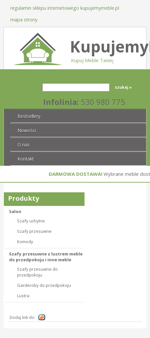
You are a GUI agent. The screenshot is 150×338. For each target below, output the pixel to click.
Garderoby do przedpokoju (44, 285)
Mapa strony (23, 20)
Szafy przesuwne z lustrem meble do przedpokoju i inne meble (46, 257)
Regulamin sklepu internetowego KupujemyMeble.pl (64, 8)
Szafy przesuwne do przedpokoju (37, 272)
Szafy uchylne (31, 221)
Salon (15, 211)
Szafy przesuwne (34, 231)
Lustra (23, 296)
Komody (25, 241)
